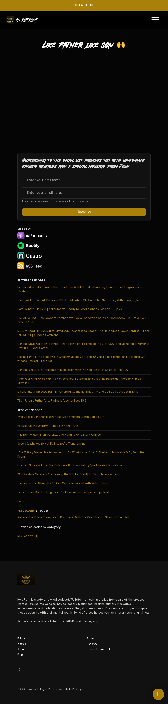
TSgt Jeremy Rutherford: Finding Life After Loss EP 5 (51, 400)
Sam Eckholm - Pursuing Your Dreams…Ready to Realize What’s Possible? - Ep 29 (69, 309)
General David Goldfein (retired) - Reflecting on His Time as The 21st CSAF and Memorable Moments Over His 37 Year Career (83, 346)
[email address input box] (84, 193)
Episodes (23, 638)
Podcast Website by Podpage (65, 689)
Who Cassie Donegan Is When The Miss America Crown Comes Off (60, 417)
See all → (23, 501)
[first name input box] (84, 180)
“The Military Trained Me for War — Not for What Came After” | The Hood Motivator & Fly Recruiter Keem (81, 454)
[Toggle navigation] (155, 20)
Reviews (92, 644)
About (21, 649)
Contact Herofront (98, 649)
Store (90, 638)
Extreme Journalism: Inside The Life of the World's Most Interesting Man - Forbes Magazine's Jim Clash (80, 289)
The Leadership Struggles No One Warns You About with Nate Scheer (62, 483)
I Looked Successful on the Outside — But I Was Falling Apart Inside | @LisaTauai (69, 465)
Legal (43, 689)
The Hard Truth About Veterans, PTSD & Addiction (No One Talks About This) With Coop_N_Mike (79, 300)
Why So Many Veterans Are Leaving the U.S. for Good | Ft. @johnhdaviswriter (67, 474)
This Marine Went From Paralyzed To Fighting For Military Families (59, 435)
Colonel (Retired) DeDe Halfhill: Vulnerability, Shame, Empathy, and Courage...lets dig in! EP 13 (78, 392)
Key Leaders (26, 510)
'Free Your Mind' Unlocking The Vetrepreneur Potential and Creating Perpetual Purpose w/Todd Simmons (79, 381)
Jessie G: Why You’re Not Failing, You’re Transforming (51, 443)
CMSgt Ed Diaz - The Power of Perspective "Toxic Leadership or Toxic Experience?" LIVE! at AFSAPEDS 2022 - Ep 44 (83, 320)
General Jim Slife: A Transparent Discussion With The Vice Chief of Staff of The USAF (73, 370)
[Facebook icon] (19, 669)
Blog (20, 654)
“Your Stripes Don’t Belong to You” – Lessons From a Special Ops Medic (64, 492)
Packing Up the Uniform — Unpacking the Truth (47, 426)
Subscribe (84, 211)
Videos (21, 644)
